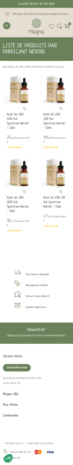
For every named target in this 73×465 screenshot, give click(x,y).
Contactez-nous (17, 367)
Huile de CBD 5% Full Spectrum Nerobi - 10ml (54, 202)
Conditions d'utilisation (40, 444)
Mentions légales (14, 444)
